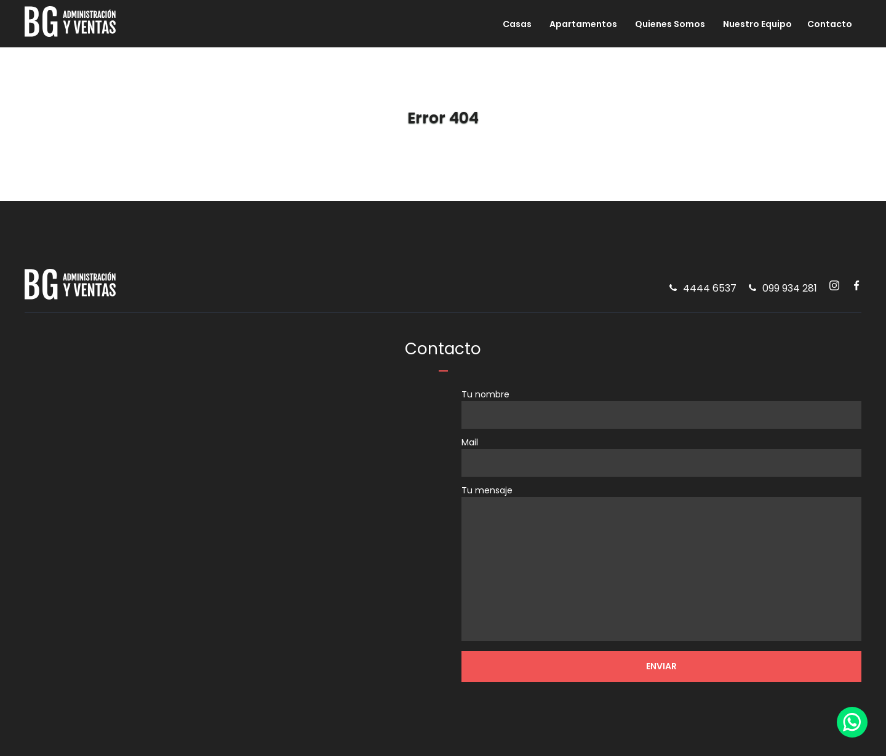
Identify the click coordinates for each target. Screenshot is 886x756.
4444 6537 (709, 291)
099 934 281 (789, 291)
